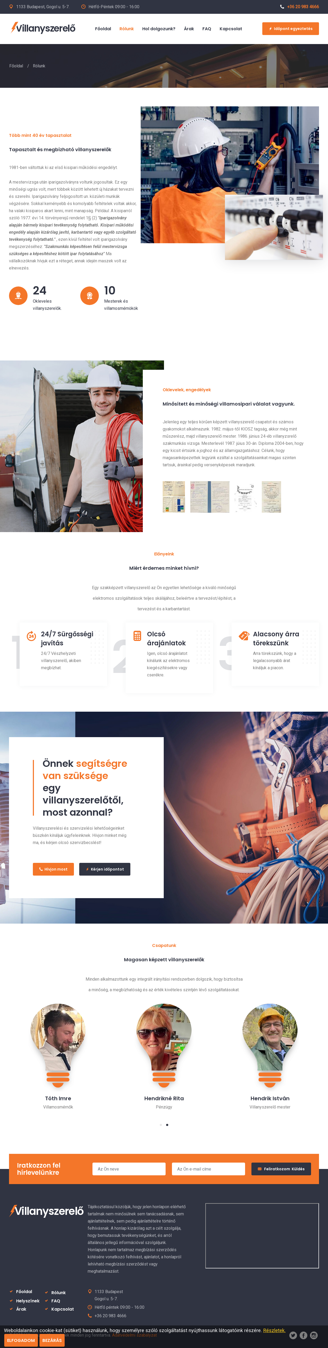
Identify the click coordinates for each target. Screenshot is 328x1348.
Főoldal (16, 65)
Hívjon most (53, 869)
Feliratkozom (281, 1169)
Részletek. (274, 1330)
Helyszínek (27, 1301)
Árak (21, 1309)
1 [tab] (161, 1125)
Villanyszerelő (42, 28)
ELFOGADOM (21, 1340)
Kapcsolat (62, 1309)
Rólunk (58, 1293)
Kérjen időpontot (105, 869)
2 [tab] (167, 1125)
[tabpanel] (58, 1052)
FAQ (55, 1301)
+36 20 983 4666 (299, 6)
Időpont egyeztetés (291, 28)
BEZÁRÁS (52, 1340)
